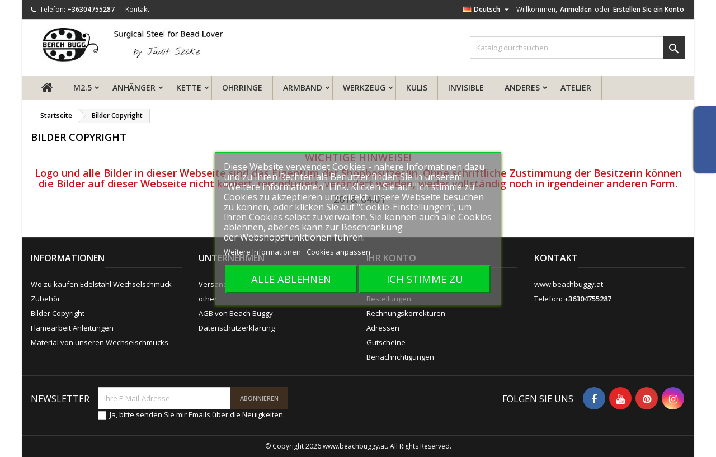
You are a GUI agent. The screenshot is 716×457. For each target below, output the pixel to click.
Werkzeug (364, 87)
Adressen (382, 328)
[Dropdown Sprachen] (487, 9)
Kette (188, 87)
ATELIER (575, 87)
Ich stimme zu (425, 279)
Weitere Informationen (263, 252)
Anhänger (134, 87)
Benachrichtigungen (400, 357)
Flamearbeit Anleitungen (72, 328)
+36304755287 (91, 9)
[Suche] (577, 47)
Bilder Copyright (57, 313)
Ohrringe (242, 87)
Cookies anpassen (338, 252)
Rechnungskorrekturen (405, 313)
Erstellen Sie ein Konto (648, 9)
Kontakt (137, 9)
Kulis (416, 87)
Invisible (466, 87)
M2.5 (82, 87)
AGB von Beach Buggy (236, 313)
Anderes (522, 87)
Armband (302, 87)
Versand (213, 284)
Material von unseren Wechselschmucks (99, 342)
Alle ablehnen (291, 279)
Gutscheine (386, 342)
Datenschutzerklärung (237, 328)
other (208, 299)
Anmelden (576, 9)
